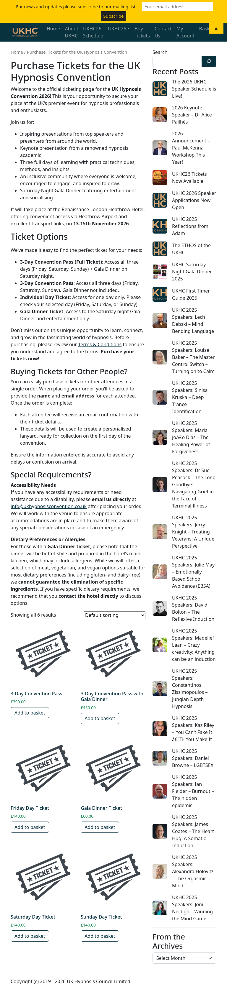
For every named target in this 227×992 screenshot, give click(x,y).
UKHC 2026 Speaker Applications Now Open (194, 200)
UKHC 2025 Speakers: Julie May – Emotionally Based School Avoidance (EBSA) (193, 571)
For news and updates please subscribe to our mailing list (75, 6)
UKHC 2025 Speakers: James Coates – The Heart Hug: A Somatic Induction (193, 831)
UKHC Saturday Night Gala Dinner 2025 (192, 271)
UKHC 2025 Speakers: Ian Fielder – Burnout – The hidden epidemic (193, 791)
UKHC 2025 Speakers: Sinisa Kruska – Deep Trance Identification (189, 397)
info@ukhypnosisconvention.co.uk (49, 506)
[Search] (209, 61)
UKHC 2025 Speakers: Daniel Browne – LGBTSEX (192, 758)
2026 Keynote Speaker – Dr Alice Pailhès (192, 114)
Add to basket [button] (29, 712)
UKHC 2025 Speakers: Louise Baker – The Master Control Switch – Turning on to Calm (193, 357)
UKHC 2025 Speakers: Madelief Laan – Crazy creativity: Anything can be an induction (194, 645)
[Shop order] (114, 615)
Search (160, 52)
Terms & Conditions (99, 344)
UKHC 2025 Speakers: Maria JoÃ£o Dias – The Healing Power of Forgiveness (191, 437)
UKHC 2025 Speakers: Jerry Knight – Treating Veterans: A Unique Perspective (193, 531)
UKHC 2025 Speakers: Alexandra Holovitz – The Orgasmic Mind (192, 871)
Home (17, 52)
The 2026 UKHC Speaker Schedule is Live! (194, 88)
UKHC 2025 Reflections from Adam (190, 226)
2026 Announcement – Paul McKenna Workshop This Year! (191, 147)
